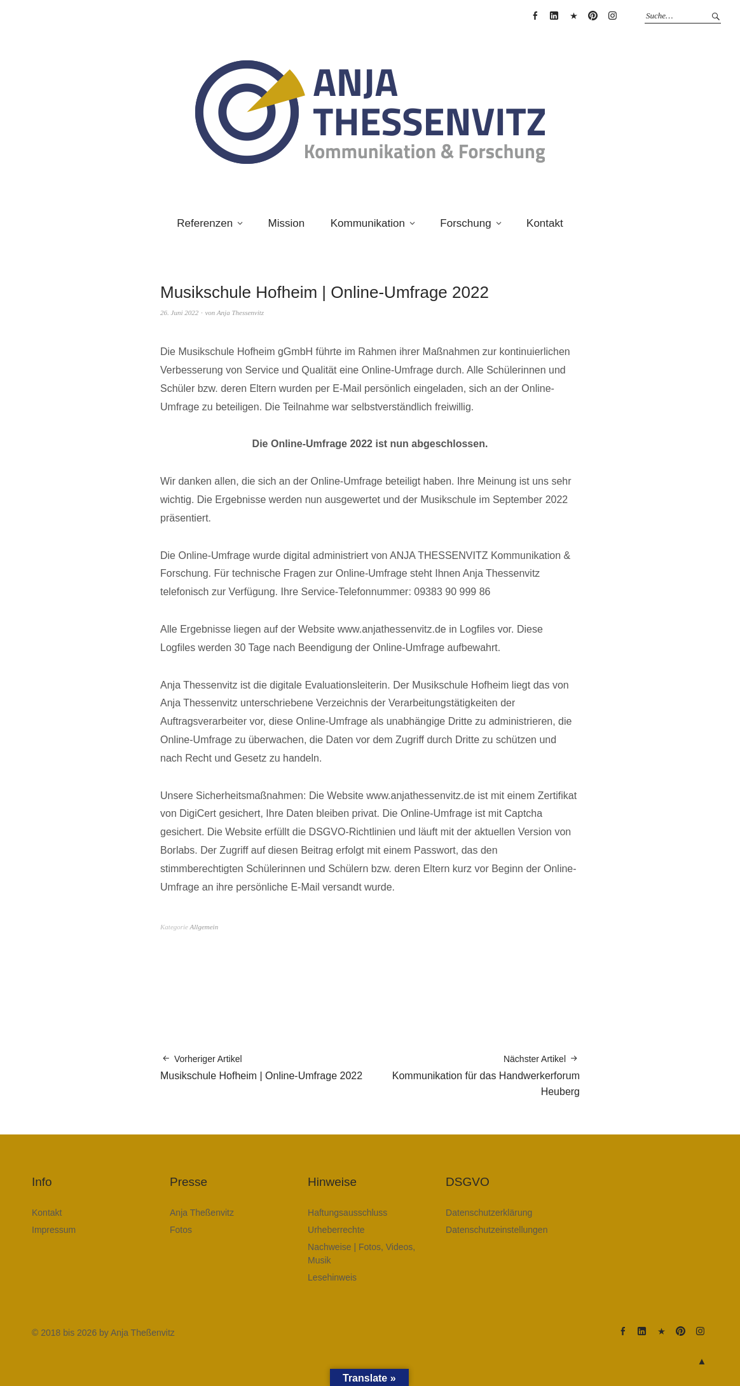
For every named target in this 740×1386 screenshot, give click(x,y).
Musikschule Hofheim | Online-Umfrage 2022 (261, 1067)
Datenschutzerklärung (489, 1213)
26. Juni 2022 (179, 312)
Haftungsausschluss (347, 1213)
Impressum (54, 1230)
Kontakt (544, 223)
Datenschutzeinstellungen (496, 1230)
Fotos (181, 1230)
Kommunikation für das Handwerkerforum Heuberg (475, 1075)
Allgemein (204, 927)
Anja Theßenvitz (202, 1213)
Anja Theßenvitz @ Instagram (612, 15)
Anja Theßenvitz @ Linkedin (554, 15)
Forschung (465, 223)
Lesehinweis (332, 1277)
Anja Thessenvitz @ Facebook (534, 15)
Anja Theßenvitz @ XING (573, 15)
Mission (286, 223)
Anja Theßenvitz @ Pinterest (593, 15)
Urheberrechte (336, 1230)
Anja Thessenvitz (240, 312)
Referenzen (205, 223)
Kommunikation (368, 223)
